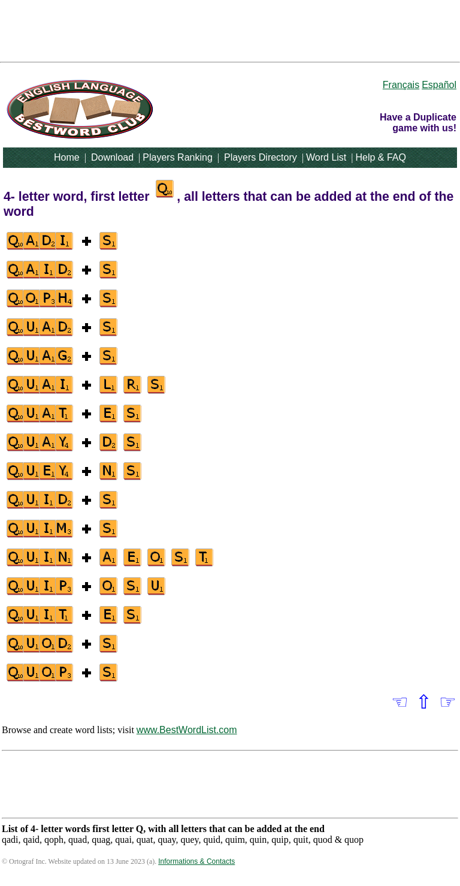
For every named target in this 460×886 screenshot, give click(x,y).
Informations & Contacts (196, 861)
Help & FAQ (380, 157)
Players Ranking (178, 157)
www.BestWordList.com (187, 730)
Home (67, 157)
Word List (326, 157)
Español (439, 85)
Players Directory (260, 157)
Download (112, 157)
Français (401, 85)
